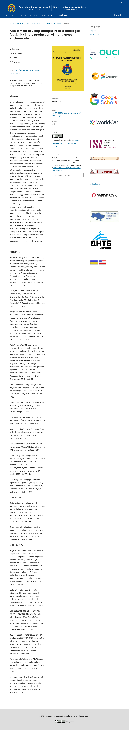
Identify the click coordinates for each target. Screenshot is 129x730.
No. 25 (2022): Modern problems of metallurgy (44, 23)
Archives (33, 15)
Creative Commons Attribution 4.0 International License (66, 143)
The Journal (10, 15)
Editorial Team (62, 15)
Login (121, 2)
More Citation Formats (61, 175)
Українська (94, 34)
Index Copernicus (97, 184)
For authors (46, 15)
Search (117, 15)
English (93, 30)
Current (22, 15)
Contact (75, 15)
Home (12, 23)
